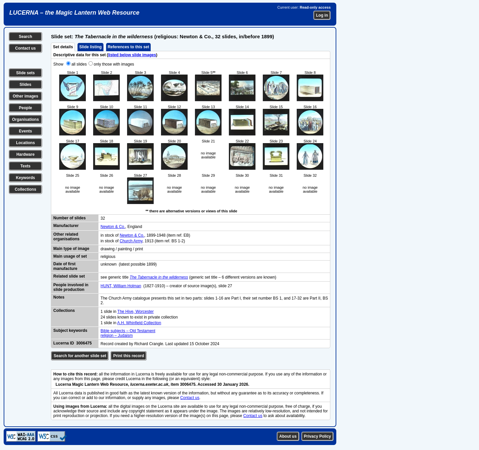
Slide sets (25, 73)
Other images (25, 96)
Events (25, 131)
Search (25, 36)
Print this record (128, 355)
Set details (63, 47)
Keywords (25, 177)
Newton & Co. (112, 226)
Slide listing (90, 47)
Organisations (25, 119)
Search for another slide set (80, 355)
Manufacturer (66, 225)
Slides (25, 84)
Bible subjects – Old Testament (127, 331)
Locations (25, 142)
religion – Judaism (116, 335)
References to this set (128, 47)
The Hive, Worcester (135, 311)
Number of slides (69, 218)
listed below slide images (132, 55)
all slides (79, 64)
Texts (25, 166)
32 (102, 218)
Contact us (25, 48)
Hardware (25, 154)
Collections (25, 189)
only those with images (114, 64)
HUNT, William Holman (120, 286)
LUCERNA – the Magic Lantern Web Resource (74, 12)
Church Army (131, 241)
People (25, 108)
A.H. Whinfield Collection (139, 323)
